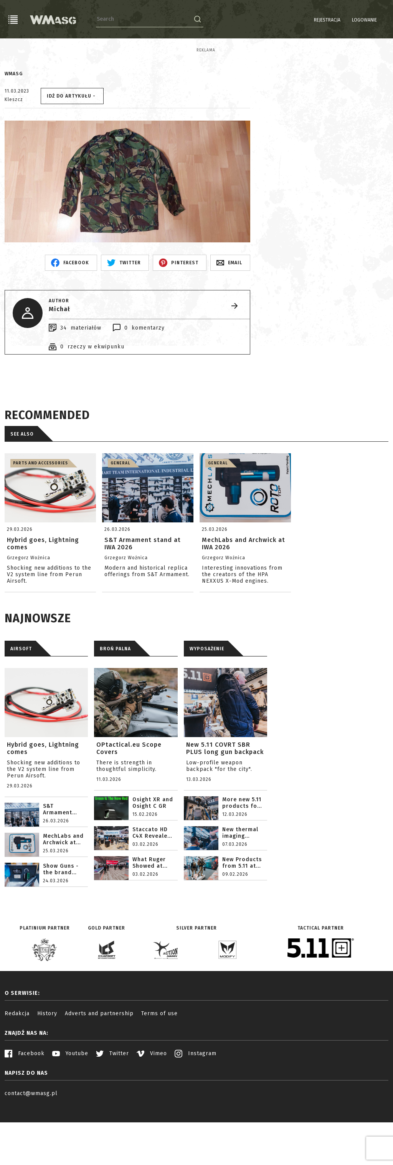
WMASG (14, 130)
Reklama (14, 50)
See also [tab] (22, 490)
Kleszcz (14, 155)
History (47, 1069)
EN (383, 20)
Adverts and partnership (99, 1069)
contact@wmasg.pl (31, 1149)
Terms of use (159, 1069)
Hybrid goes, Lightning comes (43, 804)
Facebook (25, 1109)
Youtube (70, 1109)
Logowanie (344, 20)
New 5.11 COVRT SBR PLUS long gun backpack (225, 804)
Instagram (195, 1109)
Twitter (112, 1109)
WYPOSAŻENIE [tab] (207, 705)
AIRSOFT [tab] (21, 705)
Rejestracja (307, 20)
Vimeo (152, 1109)
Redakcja (17, 1069)
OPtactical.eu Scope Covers (129, 804)
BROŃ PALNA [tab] (115, 705)
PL (373, 20)
